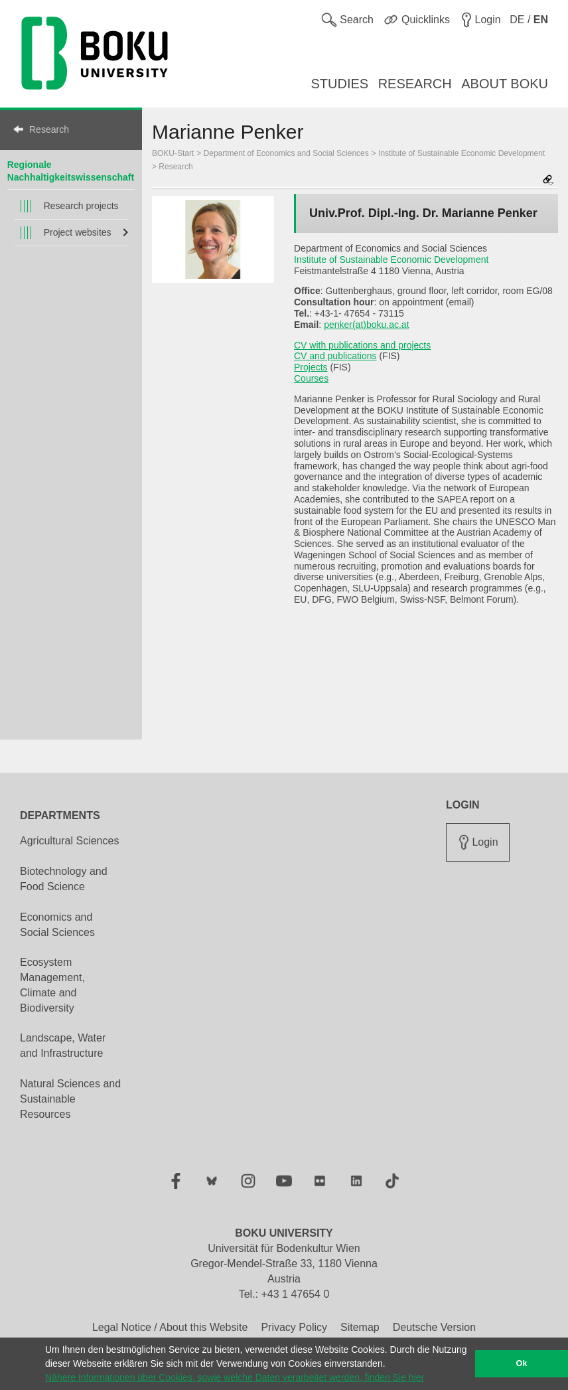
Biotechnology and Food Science (63, 879)
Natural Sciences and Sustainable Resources (70, 1099)
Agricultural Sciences (69, 840)
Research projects (81, 205)
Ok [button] (522, 1363)
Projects (311, 367)
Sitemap (360, 1327)
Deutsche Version (434, 1327)
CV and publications (335, 355)
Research (49, 129)
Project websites (77, 232)
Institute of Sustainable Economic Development (461, 153)
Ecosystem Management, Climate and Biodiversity (52, 985)
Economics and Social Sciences (57, 924)
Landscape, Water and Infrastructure (63, 1045)
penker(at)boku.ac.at (366, 324)
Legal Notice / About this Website (170, 1327)
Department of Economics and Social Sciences (286, 153)
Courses (311, 378)
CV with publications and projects (362, 345)
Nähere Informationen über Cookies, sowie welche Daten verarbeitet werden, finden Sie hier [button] (234, 1377)
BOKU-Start (173, 153)
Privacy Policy (294, 1327)
